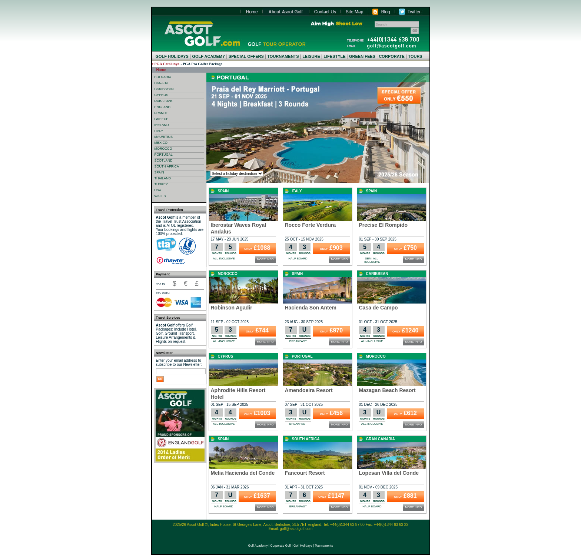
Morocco (228, 274)
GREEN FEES (362, 56)
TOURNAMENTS (283, 56)
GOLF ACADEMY (208, 56)
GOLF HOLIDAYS (172, 56)
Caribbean (377, 274)
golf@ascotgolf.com (391, 46)
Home (202, 33)
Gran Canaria (380, 439)
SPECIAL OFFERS (246, 56)
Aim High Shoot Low (336, 23)
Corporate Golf (280, 545)
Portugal (302, 356)
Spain (223, 191)
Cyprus (225, 356)
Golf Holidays (302, 545)
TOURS (415, 56)
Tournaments (324, 545)
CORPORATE (391, 56)
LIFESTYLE (334, 56)
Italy (297, 191)
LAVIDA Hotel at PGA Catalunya (166, 64)
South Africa (306, 439)
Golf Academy (258, 545)
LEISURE (311, 56)
